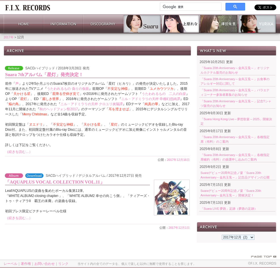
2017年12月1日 (179, 227)
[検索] (190, 6)
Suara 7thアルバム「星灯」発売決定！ (44, 74)
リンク (63, 264)
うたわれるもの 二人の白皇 (164, 94)
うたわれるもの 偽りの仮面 (68, 89)
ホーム (27, 7)
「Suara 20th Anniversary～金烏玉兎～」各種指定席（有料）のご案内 (234, 139)
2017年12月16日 (178, 159)
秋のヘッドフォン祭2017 (58, 109)
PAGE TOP (263, 256)
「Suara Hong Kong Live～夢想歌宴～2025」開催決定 (236, 121)
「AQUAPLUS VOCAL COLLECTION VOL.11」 (55, 182)
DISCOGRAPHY (103, 24)
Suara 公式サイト (142, 24)
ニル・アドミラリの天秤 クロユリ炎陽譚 (91, 104)
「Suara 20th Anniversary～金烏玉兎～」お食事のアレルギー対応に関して (234, 81)
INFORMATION (63, 24)
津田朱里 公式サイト (219, 24)
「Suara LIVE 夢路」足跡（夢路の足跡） (228, 208)
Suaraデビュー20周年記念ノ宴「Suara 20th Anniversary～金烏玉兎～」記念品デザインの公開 (234, 175)
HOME (23, 24)
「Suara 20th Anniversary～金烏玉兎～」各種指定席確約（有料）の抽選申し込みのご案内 (234, 157)
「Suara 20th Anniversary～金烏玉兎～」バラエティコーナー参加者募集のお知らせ (234, 92)
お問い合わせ (44, 264)
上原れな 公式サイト (180, 24)
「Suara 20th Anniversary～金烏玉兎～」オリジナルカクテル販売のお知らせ (234, 70)
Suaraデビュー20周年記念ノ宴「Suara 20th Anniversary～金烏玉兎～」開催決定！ (230, 193)
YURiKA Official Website (257, 24)
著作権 (26, 264)
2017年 (9, 37)
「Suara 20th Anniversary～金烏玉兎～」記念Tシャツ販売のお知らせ (235, 103)
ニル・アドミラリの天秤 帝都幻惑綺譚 (150, 99)
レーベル (10, 264)
